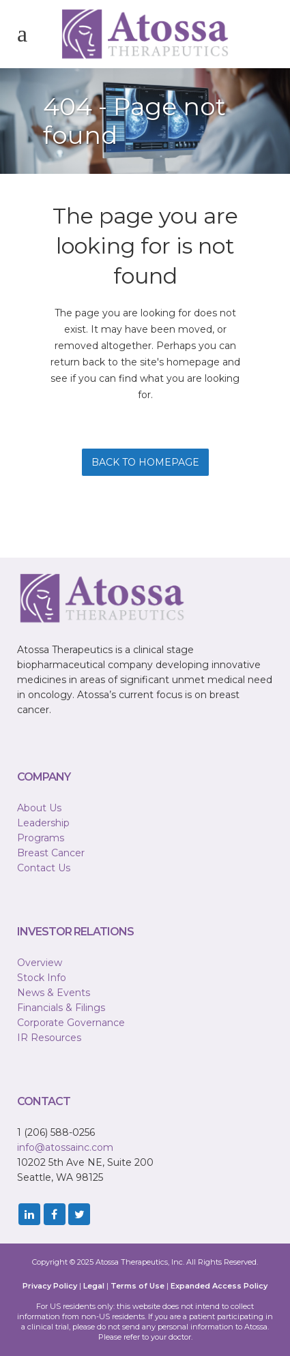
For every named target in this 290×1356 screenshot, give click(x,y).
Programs (40, 838)
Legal (93, 1286)
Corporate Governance (71, 1022)
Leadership (43, 823)
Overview (39, 962)
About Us (39, 808)
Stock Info (41, 977)
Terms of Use (137, 1286)
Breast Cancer (51, 853)
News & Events (53, 992)
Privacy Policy (50, 1286)
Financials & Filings (61, 1007)
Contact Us (43, 868)
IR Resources (49, 1037)
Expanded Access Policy (219, 1286)
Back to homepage (145, 462)
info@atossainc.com (65, 1147)
